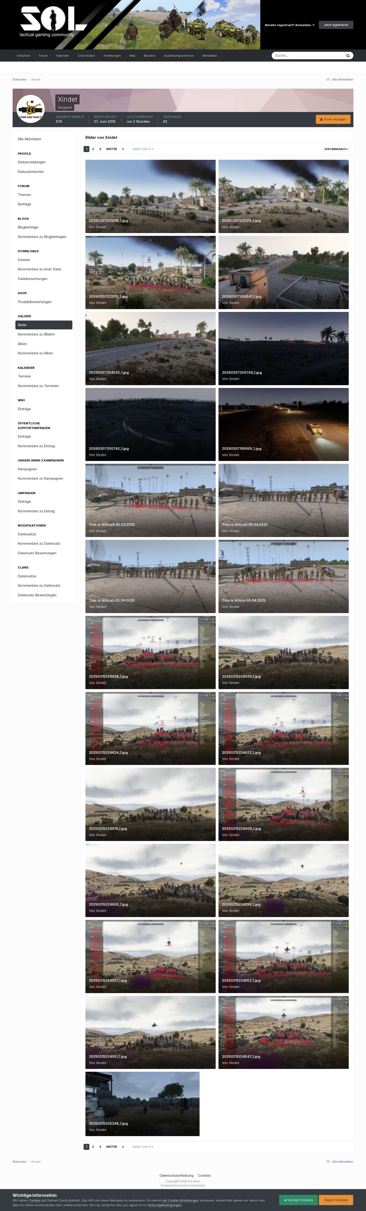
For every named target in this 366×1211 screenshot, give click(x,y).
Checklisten (86, 55)
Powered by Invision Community (183, 1185)
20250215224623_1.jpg (241, 752)
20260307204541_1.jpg (241, 296)
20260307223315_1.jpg (241, 220)
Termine (24, 376)
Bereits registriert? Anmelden (289, 25)
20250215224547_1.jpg (241, 1056)
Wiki (132, 55)
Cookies (204, 1175)
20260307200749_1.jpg (242, 372)
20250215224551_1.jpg (108, 1056)
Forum (43, 55)
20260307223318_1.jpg (108, 220)
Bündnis (149, 55)
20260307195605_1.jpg (241, 448)
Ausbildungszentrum (179, 55)
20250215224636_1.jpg (241, 676)
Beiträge (24, 204)
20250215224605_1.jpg (108, 904)
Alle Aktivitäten (29, 139)
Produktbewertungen (35, 302)
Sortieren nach (336, 149)
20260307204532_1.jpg (109, 372)
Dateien (24, 260)
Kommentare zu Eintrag (36, 446)
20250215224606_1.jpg (241, 828)
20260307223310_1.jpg (108, 296)
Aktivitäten (209, 55)
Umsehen (24, 55)
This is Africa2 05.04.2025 (112, 600)
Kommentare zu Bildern (36, 334)
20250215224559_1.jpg (241, 904)
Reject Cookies (336, 1200)
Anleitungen (112, 55)
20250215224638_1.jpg (108, 676)
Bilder (22, 325)
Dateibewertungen (32, 278)
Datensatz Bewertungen (37, 553)
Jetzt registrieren (336, 25)
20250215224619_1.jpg (108, 828)
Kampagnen (27, 469)
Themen (24, 194)
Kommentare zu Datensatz (39, 543)
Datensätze (27, 534)
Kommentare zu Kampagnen (40, 478)
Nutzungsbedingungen (165, 1205)
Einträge (24, 409)
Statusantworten (31, 171)
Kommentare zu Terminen (38, 386)
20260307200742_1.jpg (109, 448)
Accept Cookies (298, 1200)
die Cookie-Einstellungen (180, 1200)
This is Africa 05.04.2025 (244, 600)
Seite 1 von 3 (143, 149)
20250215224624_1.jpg (108, 752)
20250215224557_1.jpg (108, 980)
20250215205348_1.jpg (108, 1123)
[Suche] (290, 55)
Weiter (111, 149)
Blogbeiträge (28, 227)
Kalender (62, 55)
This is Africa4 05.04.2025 (112, 524)
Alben (22, 344)
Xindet (101, 227)
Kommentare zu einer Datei (39, 269)
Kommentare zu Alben (35, 353)
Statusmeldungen (32, 162)
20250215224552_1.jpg (241, 980)
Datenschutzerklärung (177, 1175)
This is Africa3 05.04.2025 (245, 524)
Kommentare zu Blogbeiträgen (42, 236)
